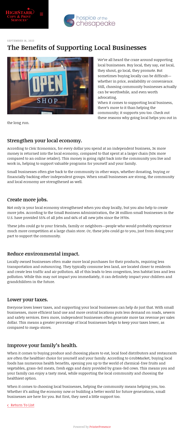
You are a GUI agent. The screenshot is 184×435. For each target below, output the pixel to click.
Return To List (22, 404)
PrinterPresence (100, 427)
